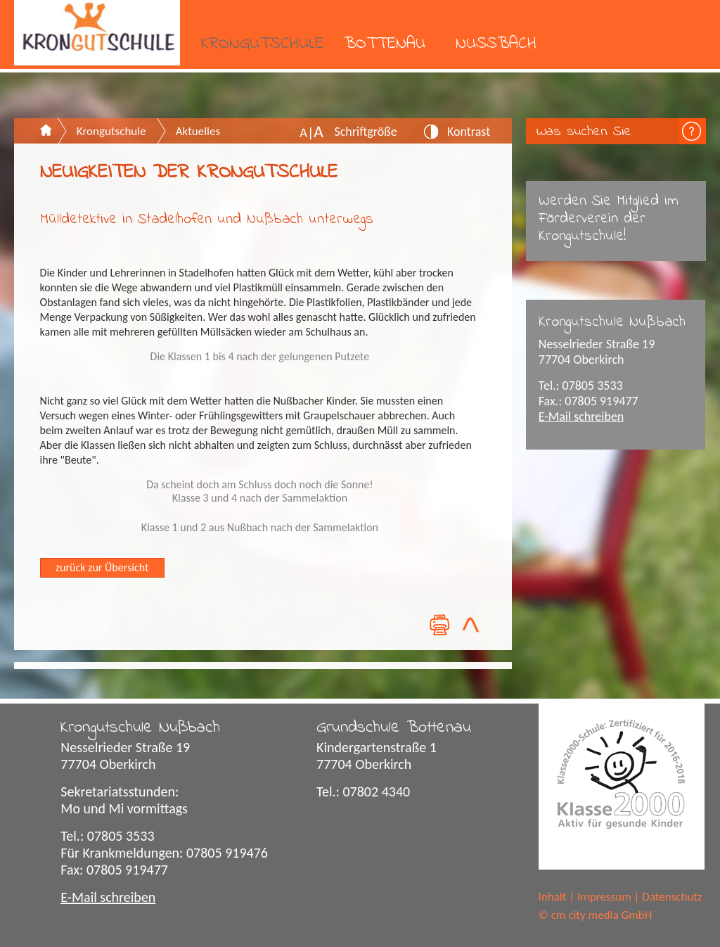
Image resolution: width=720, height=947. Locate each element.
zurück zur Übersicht (102, 567)
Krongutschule (262, 44)
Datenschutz (672, 896)
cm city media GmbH (601, 915)
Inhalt (553, 896)
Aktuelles (198, 131)
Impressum (604, 896)
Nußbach (496, 44)
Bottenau (384, 44)
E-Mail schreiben (581, 416)
